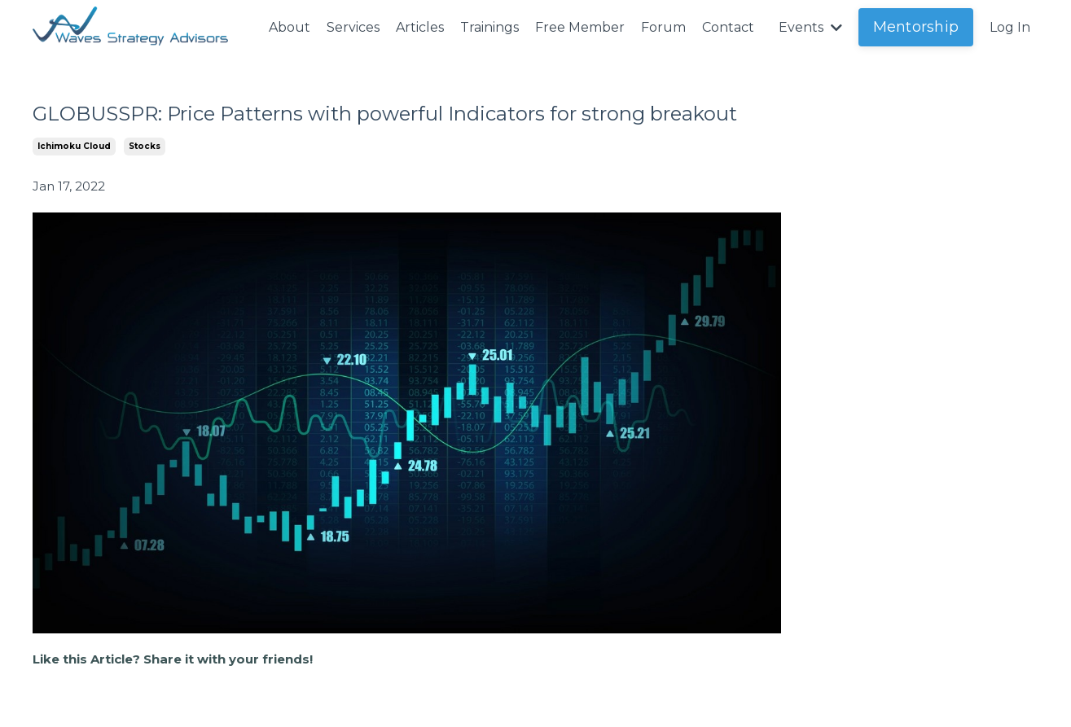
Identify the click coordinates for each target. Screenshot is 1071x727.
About (289, 27)
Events (810, 27)
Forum (663, 27)
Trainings (489, 27)
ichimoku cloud (74, 146)
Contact (728, 27)
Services (353, 27)
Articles (420, 27)
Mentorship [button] (916, 27)
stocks (144, 146)
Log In (1010, 27)
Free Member (580, 27)
